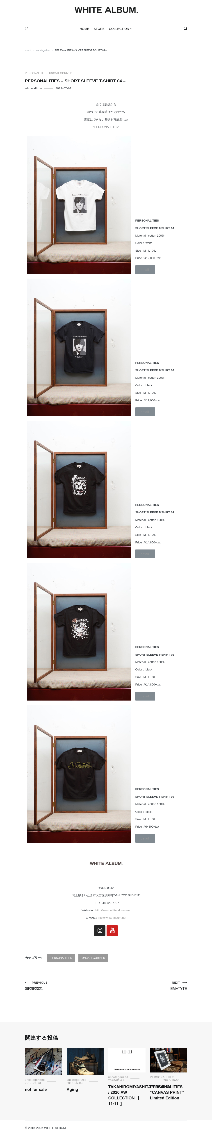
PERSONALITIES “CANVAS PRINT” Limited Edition (167, 1093)
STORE (99, 29)
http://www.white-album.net (112, 911)
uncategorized (60, 74)
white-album (33, 89)
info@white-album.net (111, 918)
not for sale (36, 1090)
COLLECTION (119, 29)
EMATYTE (146, 986)
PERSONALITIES (35, 74)
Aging (72, 1090)
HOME (84, 29)
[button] (145, 270)
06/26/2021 (65, 986)
